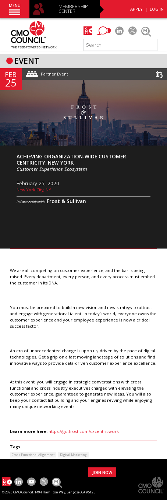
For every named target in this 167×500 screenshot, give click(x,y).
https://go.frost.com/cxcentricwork (84, 431)
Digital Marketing (73, 455)
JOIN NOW (102, 472)
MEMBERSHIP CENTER (73, 9)
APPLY (136, 9)
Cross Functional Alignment (33, 455)
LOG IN (157, 9)
